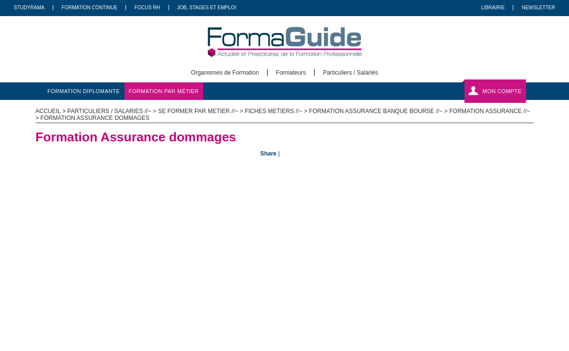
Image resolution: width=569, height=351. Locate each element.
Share (268, 153)
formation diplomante (83, 91)
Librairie (493, 7)
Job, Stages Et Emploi (206, 7)
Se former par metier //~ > (201, 111)
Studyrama (29, 7)
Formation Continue (89, 7)
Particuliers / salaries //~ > (112, 111)
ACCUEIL (48, 111)
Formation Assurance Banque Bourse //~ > (379, 111)
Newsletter (538, 7)
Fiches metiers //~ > (277, 111)
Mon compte (502, 91)
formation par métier (164, 91)
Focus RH (147, 7)
